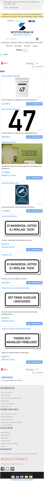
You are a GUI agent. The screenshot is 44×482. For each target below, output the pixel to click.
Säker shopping (7, 417)
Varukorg (4, 438)
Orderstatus (6, 432)
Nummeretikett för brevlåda (11, 76)
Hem (1, 54)
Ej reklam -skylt (7, 255)
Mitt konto (9, 46)
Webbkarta (5, 401)
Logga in (35, 46)
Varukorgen (18, 46)
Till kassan (27, 46)
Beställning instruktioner (11, 422)
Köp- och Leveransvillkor (11, 398)
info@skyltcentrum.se (14, 459)
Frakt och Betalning (9, 414)
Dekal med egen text (8, 142)
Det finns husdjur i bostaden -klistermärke (16, 288)
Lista (6, 63)
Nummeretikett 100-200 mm (11, 109)
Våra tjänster (6, 392)
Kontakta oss (6, 406)
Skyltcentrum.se (26, 474)
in (12, 469)
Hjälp (3, 446)
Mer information (14, 7)
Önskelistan (5, 441)
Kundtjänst (5, 395)
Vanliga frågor (7, 419)
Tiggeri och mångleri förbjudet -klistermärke (16, 328)
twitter (7, 469)
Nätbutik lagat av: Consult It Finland (22, 479)
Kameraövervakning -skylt (10, 183)
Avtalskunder (6, 425)
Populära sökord (7, 404)
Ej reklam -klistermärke (9, 216)
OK (6, 7)
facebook (2, 469)
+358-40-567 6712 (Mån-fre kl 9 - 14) (13, 464)
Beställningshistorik (9, 443)
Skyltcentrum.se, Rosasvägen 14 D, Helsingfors (19, 454)
